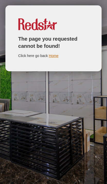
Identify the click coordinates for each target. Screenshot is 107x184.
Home (53, 56)
